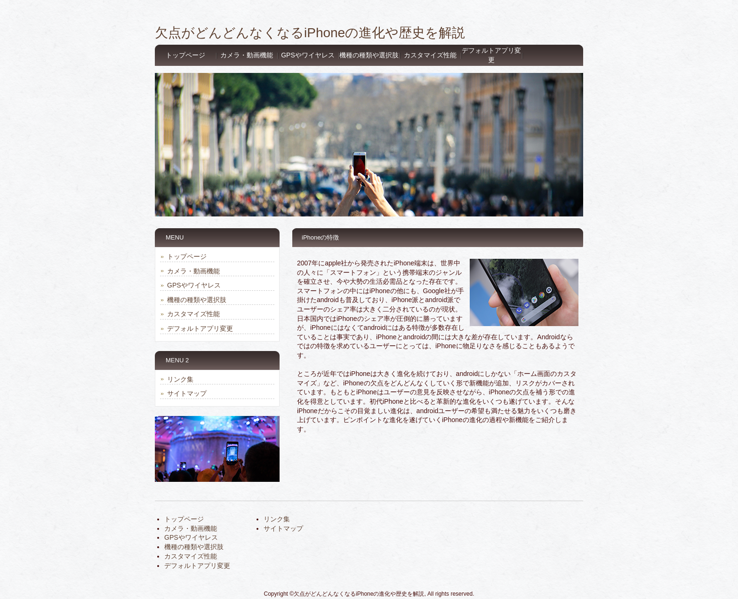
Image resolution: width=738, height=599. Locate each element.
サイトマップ (187, 393)
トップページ (185, 55)
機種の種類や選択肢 (369, 55)
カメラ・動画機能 (246, 55)
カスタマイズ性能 (430, 55)
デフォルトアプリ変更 (491, 55)
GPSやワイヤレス (308, 55)
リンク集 (180, 379)
